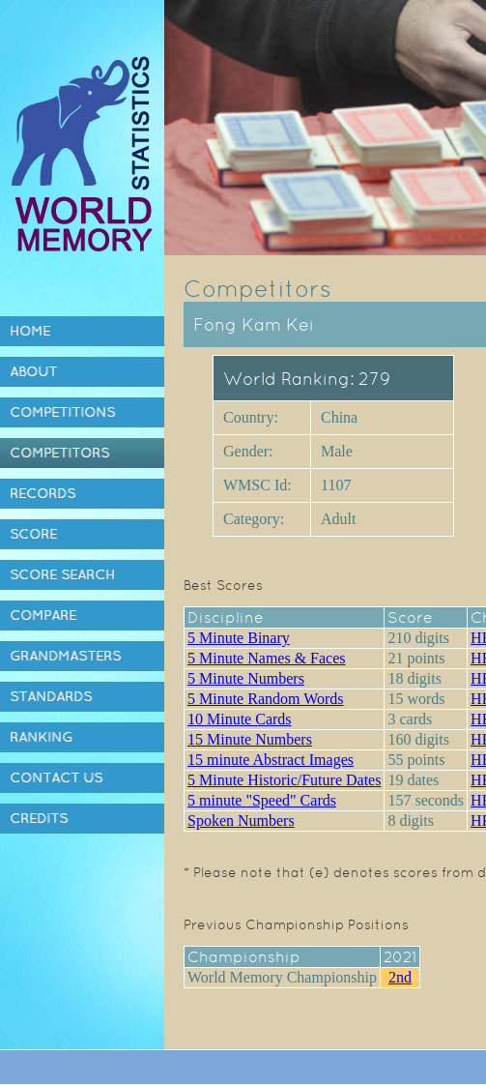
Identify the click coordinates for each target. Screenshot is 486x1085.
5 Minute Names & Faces (266, 658)
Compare (43, 615)
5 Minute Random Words (265, 698)
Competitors (59, 452)
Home (30, 330)
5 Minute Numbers (245, 678)
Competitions (62, 412)
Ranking (41, 737)
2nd (400, 977)
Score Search (62, 574)
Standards (51, 696)
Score (33, 534)
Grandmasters (65, 655)
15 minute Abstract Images (270, 759)
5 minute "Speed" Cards (261, 800)
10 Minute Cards (239, 719)
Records (42, 493)
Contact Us (56, 777)
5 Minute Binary (238, 638)
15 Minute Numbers (249, 739)
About (33, 371)
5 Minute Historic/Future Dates (284, 780)
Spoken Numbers (241, 820)
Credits (39, 818)
